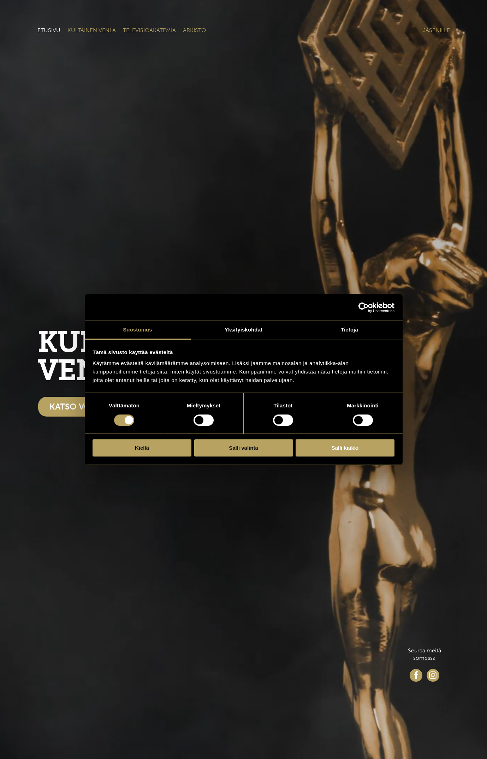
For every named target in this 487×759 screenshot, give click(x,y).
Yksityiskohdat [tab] (243, 330)
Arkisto (194, 30)
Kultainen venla (91, 30)
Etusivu (48, 30)
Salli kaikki (345, 448)
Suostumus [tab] (137, 330)
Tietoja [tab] (349, 330)
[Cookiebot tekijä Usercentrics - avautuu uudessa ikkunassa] (363, 307)
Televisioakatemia (149, 30)
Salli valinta (243, 448)
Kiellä (142, 448)
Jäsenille (436, 30)
